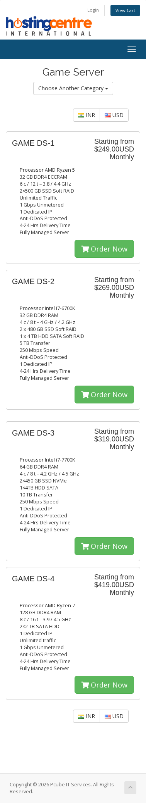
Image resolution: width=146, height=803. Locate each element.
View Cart (125, 10)
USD (114, 115)
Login (93, 10)
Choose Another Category (73, 88)
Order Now (104, 248)
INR (86, 115)
